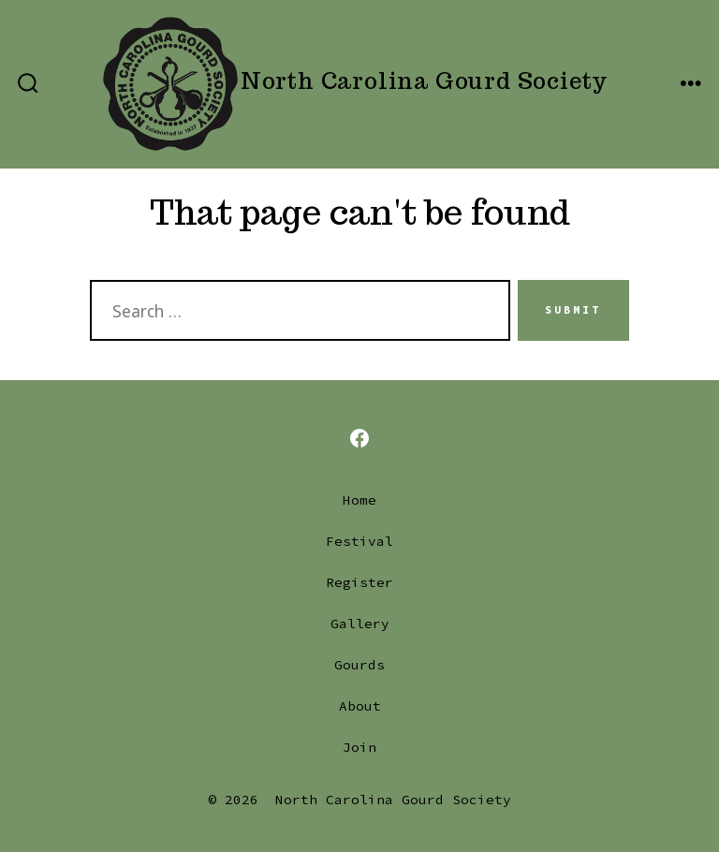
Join (359, 747)
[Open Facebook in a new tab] (359, 438)
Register (359, 582)
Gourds (359, 664)
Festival (359, 541)
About (360, 706)
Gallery (359, 623)
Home (359, 500)
